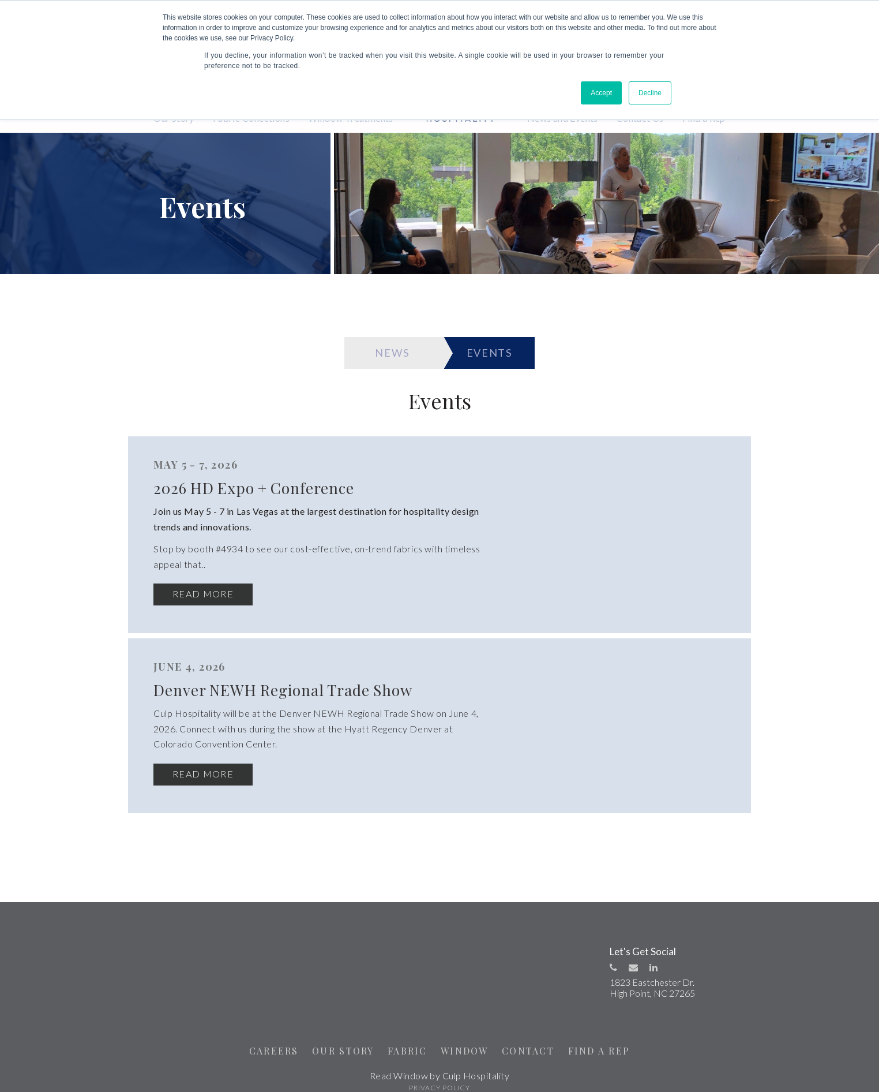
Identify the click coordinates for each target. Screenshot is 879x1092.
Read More (446, 597)
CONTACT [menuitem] (531, 1039)
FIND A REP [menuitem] (606, 1039)
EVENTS (497, 355)
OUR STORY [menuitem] (338, 1039)
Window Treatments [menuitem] (350, 118)
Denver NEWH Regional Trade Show (539, 693)
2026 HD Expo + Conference (505, 491)
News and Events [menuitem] (562, 118)
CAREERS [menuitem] (265, 1039)
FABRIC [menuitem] (406, 1039)
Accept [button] (601, 93)
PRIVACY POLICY (439, 1076)
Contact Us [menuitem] (640, 118)
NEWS (386, 355)
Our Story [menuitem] (173, 118)
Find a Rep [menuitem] (704, 118)
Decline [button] (650, 93)
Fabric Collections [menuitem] (251, 118)
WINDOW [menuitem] (466, 1039)
